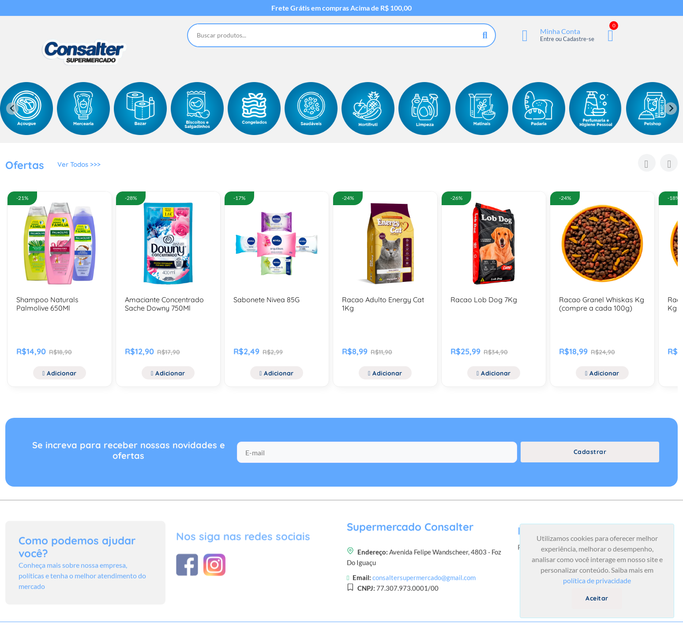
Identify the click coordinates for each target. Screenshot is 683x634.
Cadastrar (590, 458)
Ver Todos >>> (80, 166)
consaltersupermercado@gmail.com (424, 622)
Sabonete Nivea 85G (266, 299)
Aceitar (596, 598)
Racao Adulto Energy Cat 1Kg (383, 303)
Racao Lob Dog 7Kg (483, 299)
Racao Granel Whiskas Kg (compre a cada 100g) (601, 303)
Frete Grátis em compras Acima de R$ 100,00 (341, 7)
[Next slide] (670, 108)
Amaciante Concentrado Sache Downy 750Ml (164, 303)
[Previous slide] (12, 108)
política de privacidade (597, 580)
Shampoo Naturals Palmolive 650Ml (47, 303)
